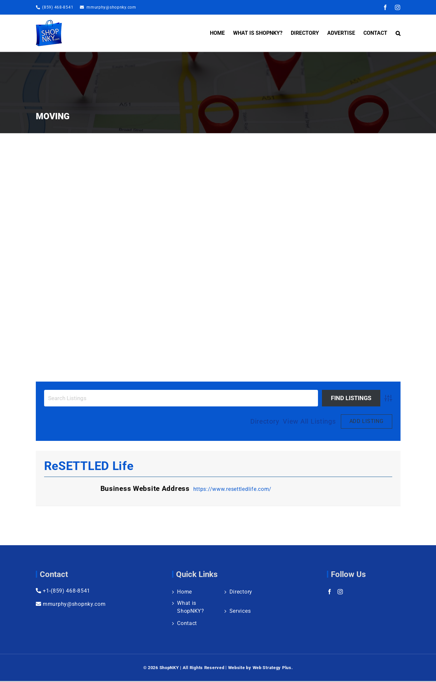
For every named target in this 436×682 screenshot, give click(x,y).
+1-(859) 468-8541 (63, 591)
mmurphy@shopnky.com (111, 7)
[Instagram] (340, 591)
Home (184, 592)
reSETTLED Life (89, 466)
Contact (187, 623)
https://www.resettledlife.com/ (232, 489)
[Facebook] (330, 591)
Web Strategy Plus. (273, 667)
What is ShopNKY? (190, 607)
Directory (264, 421)
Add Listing (366, 421)
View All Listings (309, 421)
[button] (398, 33)
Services (240, 611)
